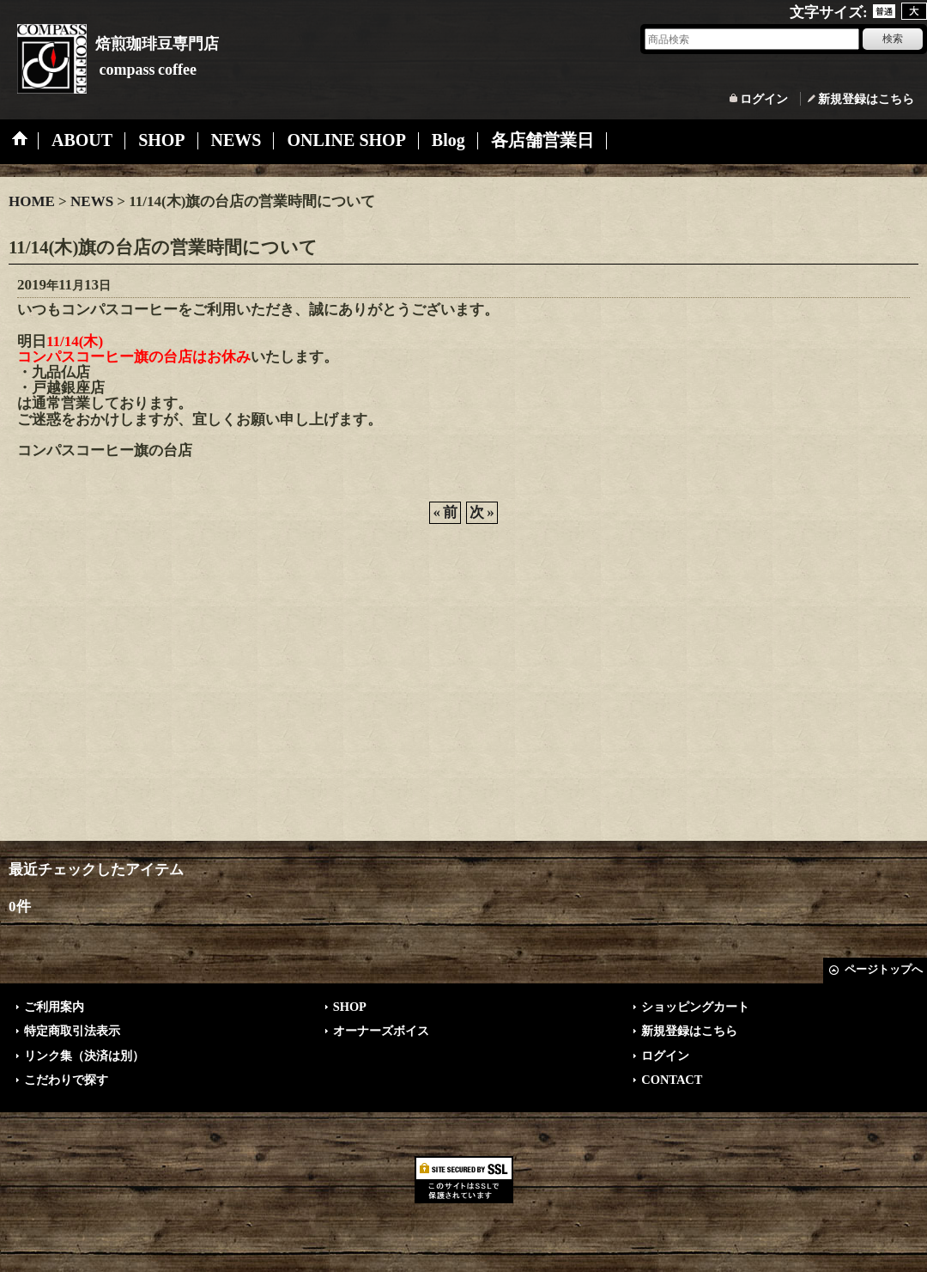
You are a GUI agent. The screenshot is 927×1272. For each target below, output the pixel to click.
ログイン (764, 99)
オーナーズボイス (381, 1031)
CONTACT (671, 1079)
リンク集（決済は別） (84, 1055)
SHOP (350, 1006)
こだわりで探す (66, 1079)
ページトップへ (884, 969)
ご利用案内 (54, 1006)
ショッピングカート (695, 1006)
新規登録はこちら (866, 99)
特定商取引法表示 (72, 1031)
